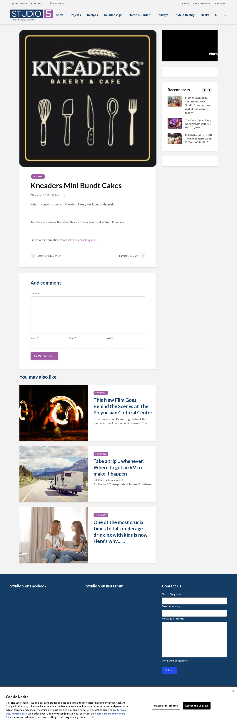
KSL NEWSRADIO (202, 3)
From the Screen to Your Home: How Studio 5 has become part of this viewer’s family (197, 105)
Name (34, 338)
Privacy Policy (19, 713)
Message (173, 618)
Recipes (92, 15)
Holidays (162, 15)
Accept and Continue (196, 705)
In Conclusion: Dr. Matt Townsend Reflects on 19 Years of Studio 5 (198, 138)
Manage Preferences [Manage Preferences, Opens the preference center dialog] (166, 705)
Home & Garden (139, 15)
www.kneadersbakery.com (79, 240)
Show (60, 15)
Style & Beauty (185, 15)
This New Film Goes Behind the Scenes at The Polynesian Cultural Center (123, 406)
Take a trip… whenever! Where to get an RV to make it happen (119, 467)
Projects (75, 15)
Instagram (20, 3)
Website (111, 338)
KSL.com (220, 3)
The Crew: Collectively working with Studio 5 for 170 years (198, 123)
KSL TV (186, 3)
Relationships (113, 15)
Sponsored (38, 176)
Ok (233, 691)
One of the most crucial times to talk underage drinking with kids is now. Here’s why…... (121, 531)
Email (72, 338)
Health (205, 15)
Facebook (38, 3)
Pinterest (57, 3)
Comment (36, 293)
